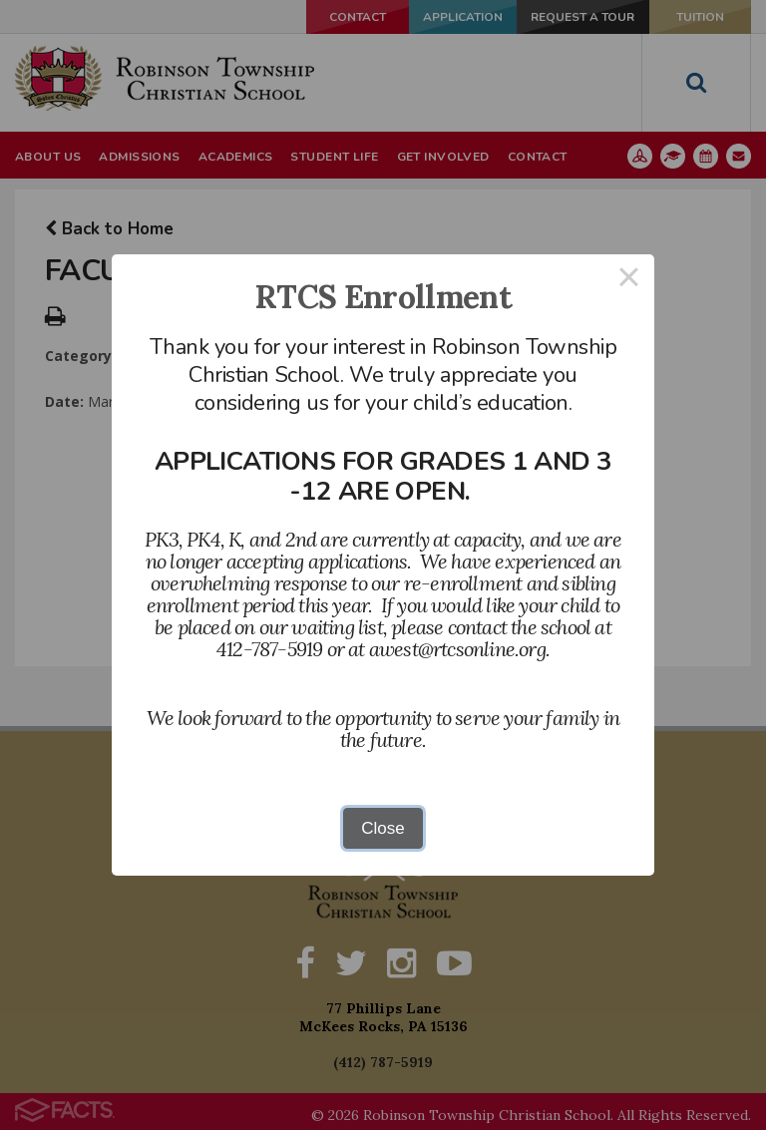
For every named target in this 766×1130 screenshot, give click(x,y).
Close (382, 828)
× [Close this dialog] (629, 279)
